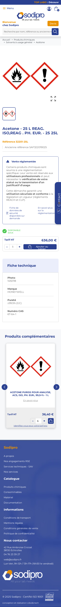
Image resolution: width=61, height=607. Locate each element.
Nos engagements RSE (17, 461)
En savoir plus (30, 400)
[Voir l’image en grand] (53, 98)
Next (56, 387)
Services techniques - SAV (18, 466)
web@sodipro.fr (13, 559)
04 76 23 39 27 (12, 554)
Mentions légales (13, 522)
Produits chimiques (15, 486)
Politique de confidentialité (19, 533)
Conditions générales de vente (21, 528)
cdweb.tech (33, 603)
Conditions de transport (17, 517)
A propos (9, 456)
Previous (4, 387)
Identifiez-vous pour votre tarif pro (30, 425)
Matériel (8, 497)
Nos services (11, 471)
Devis (53, 23)
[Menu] (4, 8)
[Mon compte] (49, 9)
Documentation (13, 502)
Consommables (13, 492)
